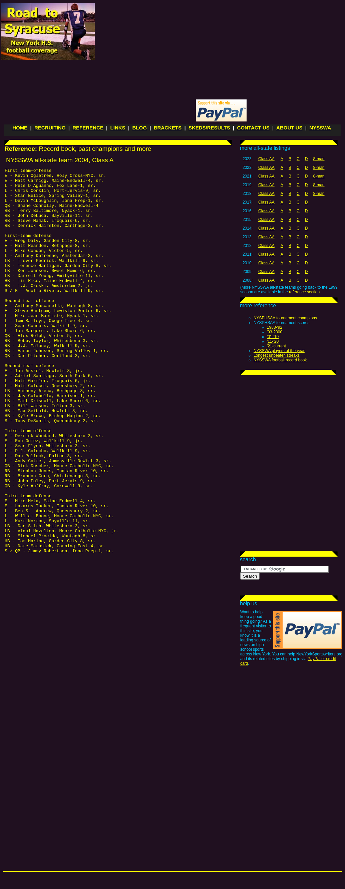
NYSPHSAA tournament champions (285, 318)
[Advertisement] (177, 50)
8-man (318, 159)
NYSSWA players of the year (279, 350)
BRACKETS (168, 127)
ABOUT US (289, 127)
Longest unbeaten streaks (277, 355)
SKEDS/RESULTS (209, 127)
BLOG (139, 127)
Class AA (266, 159)
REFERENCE (87, 127)
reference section (304, 292)
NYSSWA (320, 127)
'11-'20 (273, 341)
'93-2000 (274, 332)
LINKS (117, 127)
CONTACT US (253, 127)
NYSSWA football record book (280, 360)
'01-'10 (273, 336)
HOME (19, 127)
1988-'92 (274, 327)
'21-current (276, 346)
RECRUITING (49, 127)
